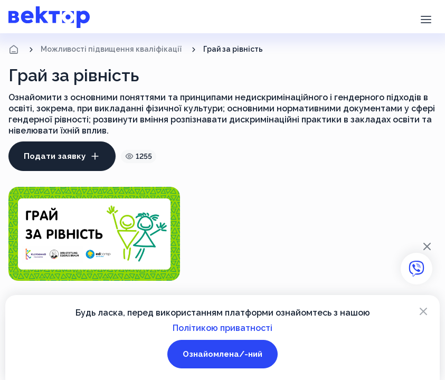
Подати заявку (62, 156)
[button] (425, 18)
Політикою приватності (222, 328)
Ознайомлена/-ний (222, 354)
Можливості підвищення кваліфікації (111, 49)
